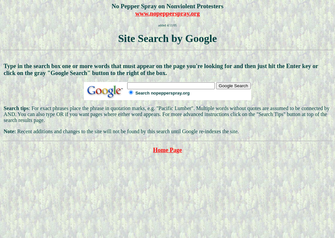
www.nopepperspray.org (167, 13)
